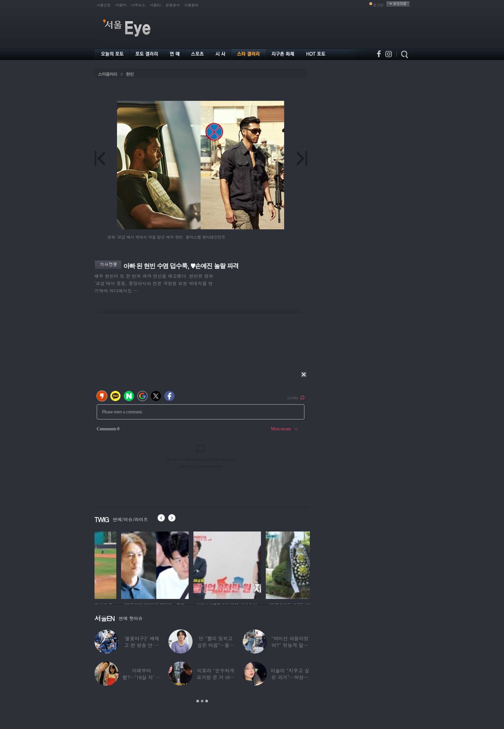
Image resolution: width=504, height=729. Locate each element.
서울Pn (121, 5)
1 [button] (197, 701)
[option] (126, 564)
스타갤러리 (107, 74)
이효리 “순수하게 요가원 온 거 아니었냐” (216, 677)
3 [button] (206, 701)
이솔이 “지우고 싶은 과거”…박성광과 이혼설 (290, 677)
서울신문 (104, 5)
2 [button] (202, 701)
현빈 (130, 74)
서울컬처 (191, 5)
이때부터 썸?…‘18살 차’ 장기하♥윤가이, (141, 677)
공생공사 (173, 5)
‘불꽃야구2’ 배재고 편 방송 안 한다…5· (141, 645)
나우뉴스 (138, 5)
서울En (155, 5)
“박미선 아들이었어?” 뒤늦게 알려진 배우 (290, 645)
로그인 (378, 5)
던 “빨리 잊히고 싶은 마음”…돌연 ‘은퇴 (215, 645)
